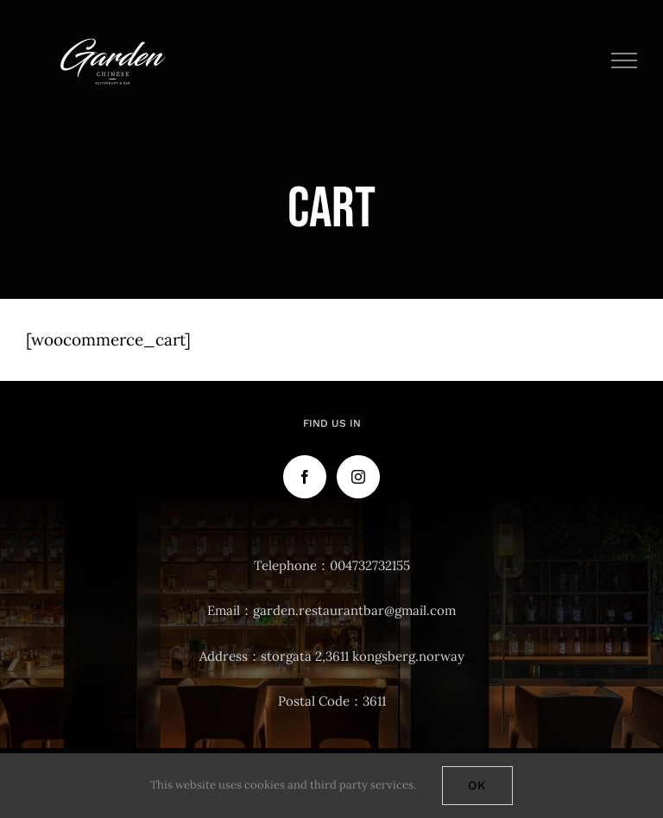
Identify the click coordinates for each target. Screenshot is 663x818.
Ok (477, 785)
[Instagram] (358, 476)
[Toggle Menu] (625, 60)
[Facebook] (304, 476)
